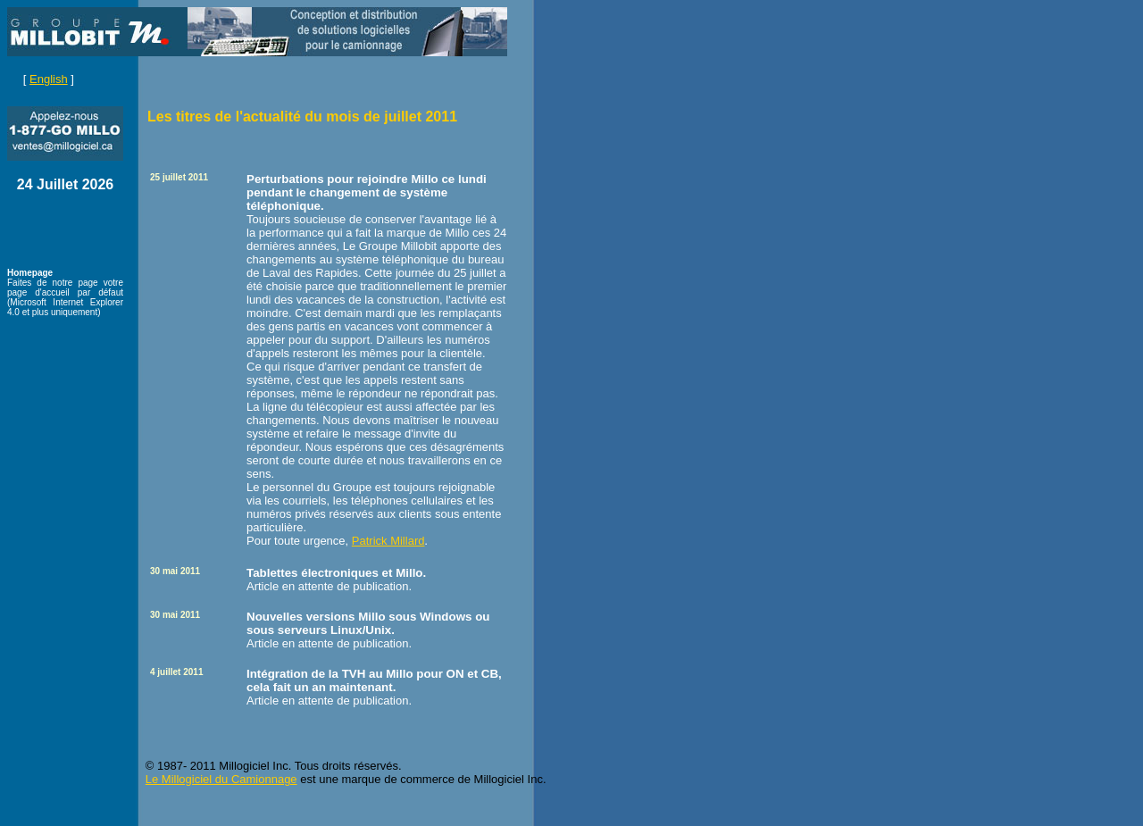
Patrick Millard (388, 540)
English (48, 79)
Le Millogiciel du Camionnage (221, 779)
